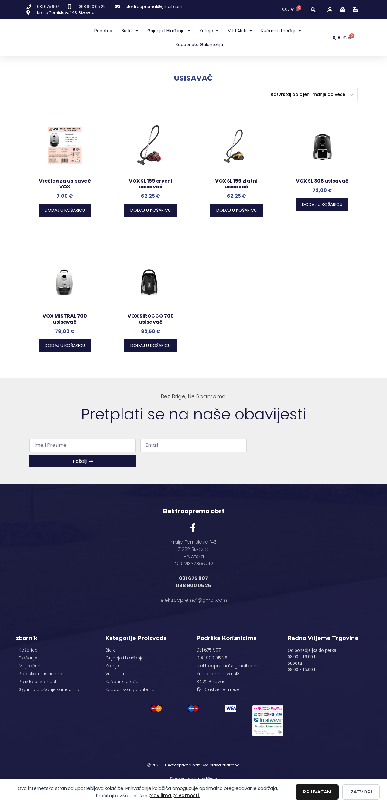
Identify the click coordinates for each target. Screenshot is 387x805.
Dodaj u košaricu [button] (65, 210)
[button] (313, 9)
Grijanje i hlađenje (168, 30)
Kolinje (209, 30)
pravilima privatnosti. (174, 795)
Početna (103, 31)
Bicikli (130, 30)
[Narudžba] (312, 94)
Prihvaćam (317, 792)
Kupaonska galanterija (199, 45)
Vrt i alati (240, 30)
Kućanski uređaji (281, 30)
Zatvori (361, 792)
